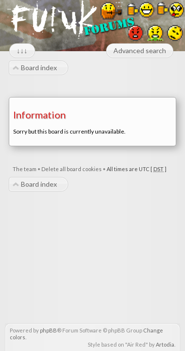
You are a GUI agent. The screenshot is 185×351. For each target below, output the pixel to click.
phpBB (48, 330)
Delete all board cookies (71, 169)
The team (25, 169)
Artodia (165, 344)
